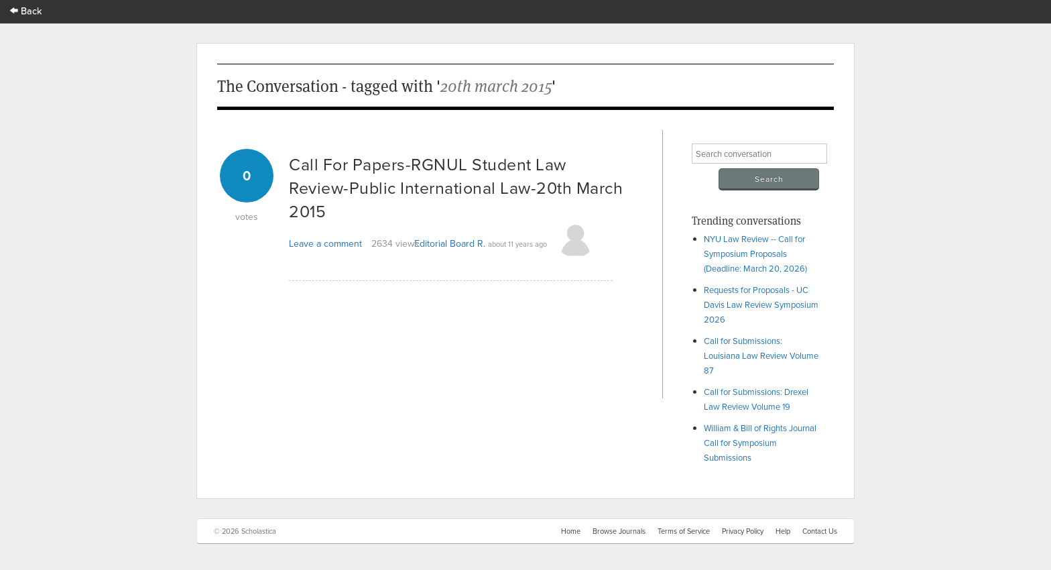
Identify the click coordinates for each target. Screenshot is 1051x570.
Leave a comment (325, 243)
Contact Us (819, 531)
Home (570, 531)
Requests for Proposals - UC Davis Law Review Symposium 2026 (761, 304)
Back (26, 10)
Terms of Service (684, 531)
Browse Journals (619, 531)
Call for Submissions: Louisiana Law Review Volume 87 (761, 355)
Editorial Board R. (449, 243)
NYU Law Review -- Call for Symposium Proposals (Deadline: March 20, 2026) (755, 253)
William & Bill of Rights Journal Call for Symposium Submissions (760, 442)
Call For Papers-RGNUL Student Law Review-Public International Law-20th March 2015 (456, 187)
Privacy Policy (742, 531)
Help (783, 531)
